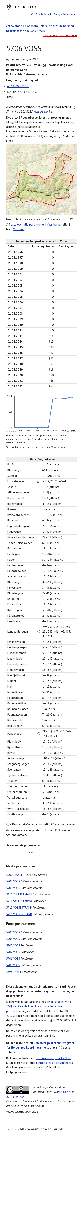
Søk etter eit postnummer (23, 845)
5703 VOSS (13, 945)
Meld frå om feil (43, 111)
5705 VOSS (13, 932)
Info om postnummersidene (60, 35)
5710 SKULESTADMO (19, 894)
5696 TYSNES (14, 971)
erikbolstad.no (15, 26)
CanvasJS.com (70, 431)
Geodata (32, 26)
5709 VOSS (13, 888)
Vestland (30, 30)
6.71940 (24, 86)
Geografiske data (64, 14)
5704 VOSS (13, 939)
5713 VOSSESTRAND (19, 914)
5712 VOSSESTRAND (19, 907)
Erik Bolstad (24, 6)
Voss (42, 30)
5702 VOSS (13, 952)
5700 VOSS (13, 965)
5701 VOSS (13, 958)
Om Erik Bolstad (41, 14)
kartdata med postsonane (52, 1063)
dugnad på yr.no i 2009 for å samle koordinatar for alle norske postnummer (39, 1006)
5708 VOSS (13, 881)
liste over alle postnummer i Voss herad (36, 224)
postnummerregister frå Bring (53, 1058)
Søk (31, 852)
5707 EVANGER (15, 875)
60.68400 (13, 86)
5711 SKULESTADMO (19, 901)
